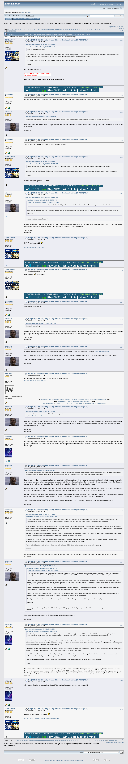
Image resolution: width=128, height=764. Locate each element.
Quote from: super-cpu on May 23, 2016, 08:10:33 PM (40, 566)
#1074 (121, 437)
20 (40, 29)
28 (56, 29)
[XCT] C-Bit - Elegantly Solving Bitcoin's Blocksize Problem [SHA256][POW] (83, 23)
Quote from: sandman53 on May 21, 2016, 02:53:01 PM (40, 323)
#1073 (121, 407)
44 (87, 29)
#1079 (121, 681)
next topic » (121, 27)
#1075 (121, 466)
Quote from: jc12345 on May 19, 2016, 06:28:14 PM (40, 47)
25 (50, 29)
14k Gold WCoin (48, 403)
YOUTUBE (78, 403)
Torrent (32, 16)
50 (99, 29)
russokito (8, 373)
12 (24, 29)
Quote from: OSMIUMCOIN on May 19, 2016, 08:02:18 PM (41, 197)
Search (20, 18)
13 (26, 29)
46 (91, 29)
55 (9, 31)
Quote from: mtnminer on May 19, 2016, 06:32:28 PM (40, 44)
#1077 (121, 562)
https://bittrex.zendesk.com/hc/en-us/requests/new (41, 718)
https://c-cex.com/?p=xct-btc (34, 247)
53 (4, 31)
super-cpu (8, 509)
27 (54, 29)
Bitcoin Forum (8, 23)
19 (38, 29)
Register (31, 18)
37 (73, 29)
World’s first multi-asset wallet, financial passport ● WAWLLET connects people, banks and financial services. (74, 399)
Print (121, 30)
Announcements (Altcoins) (44, 23)
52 (103, 29)
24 (48, 29)
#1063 (121, 113)
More (37, 18)
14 (28, 29)
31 (62, 29)
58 (15, 31)
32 (64, 29)
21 (42, 29)
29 (58, 29)
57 (13, 31)
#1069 (121, 302)
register (28, 12)
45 (89, 29)
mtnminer (8, 112)
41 (81, 29)
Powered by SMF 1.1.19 (52, 760)
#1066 (121, 194)
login (22, 12)
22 (44, 29)
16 (32, 29)
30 (60, 29)
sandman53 (9, 94)
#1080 (121, 709)
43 (85, 29)
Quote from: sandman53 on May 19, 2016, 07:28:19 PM (40, 116)
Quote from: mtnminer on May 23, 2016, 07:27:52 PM (40, 514)
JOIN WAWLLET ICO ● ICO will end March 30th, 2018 (74, 401)
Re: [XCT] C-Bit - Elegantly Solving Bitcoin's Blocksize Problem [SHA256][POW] (58, 40)
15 (30, 29)
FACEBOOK (60, 403)
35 (69, 29)
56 (11, 31)
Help (14, 18)
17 (34, 29)
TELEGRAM (101, 403)
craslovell (8, 436)
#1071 (121, 347)
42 (83, 29)
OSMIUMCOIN (10, 40)
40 (79, 29)
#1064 (121, 140)
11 (22, 29)
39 (77, 29)
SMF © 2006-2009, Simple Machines (72, 760)
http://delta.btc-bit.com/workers (35, 380)
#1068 (121, 270)
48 (95, 29)
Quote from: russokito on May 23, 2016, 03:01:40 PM (40, 411)
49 (97, 29)
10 (20, 29)
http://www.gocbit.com (102, 351)
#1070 (121, 319)
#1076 (121, 510)
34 (67, 29)
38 (75, 29)
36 (72, 29)
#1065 (121, 158)
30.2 (27, 16)
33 (66, 29)
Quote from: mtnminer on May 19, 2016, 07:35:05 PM (40, 161)
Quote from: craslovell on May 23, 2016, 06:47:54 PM (40, 470)
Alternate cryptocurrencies (24, 23)
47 (93, 29)
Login (25, 18)
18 (36, 29)
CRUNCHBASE (89, 403)
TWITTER (69, 403)
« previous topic (114, 26)
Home (9, 18)
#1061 (121, 41)
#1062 (121, 95)
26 (52, 29)
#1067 (121, 238)
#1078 (121, 625)
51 (101, 29)
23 (46, 29)
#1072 (121, 374)
